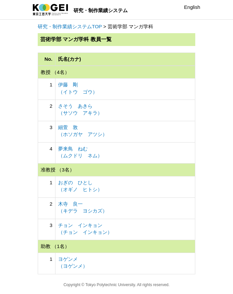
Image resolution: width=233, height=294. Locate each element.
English (192, 7)
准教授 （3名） (57, 169)
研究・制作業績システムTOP (70, 26)
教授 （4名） (55, 72)
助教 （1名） (55, 246)
